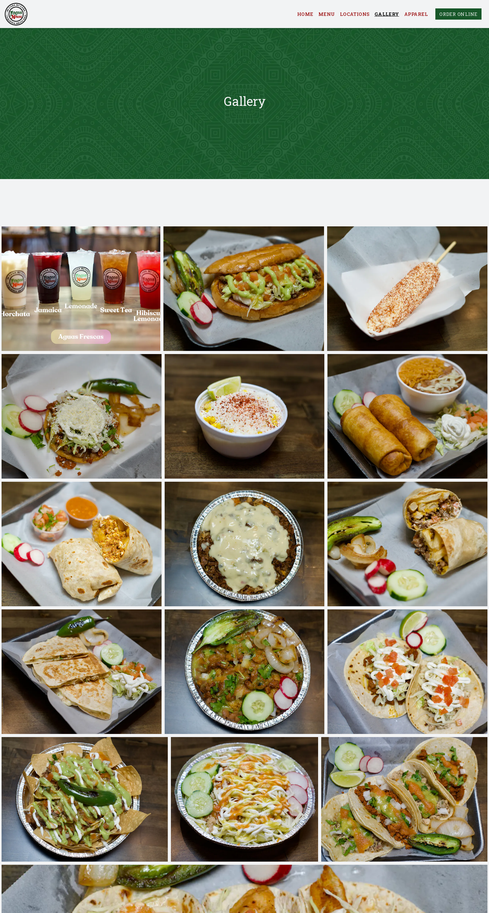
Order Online (458, 14)
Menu (326, 14)
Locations (355, 14)
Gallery (387, 14)
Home (305, 14)
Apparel (416, 14)
